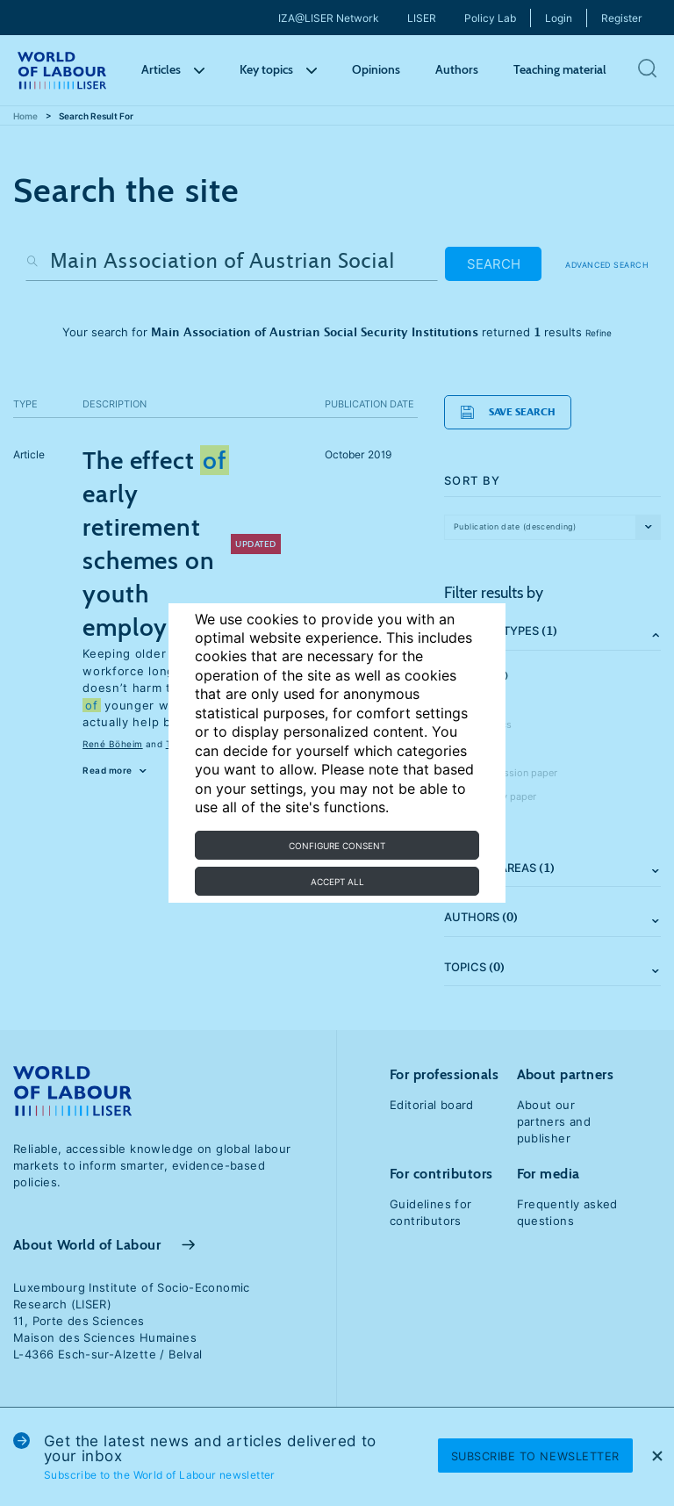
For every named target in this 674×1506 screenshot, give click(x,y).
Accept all (337, 881)
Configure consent (337, 845)
